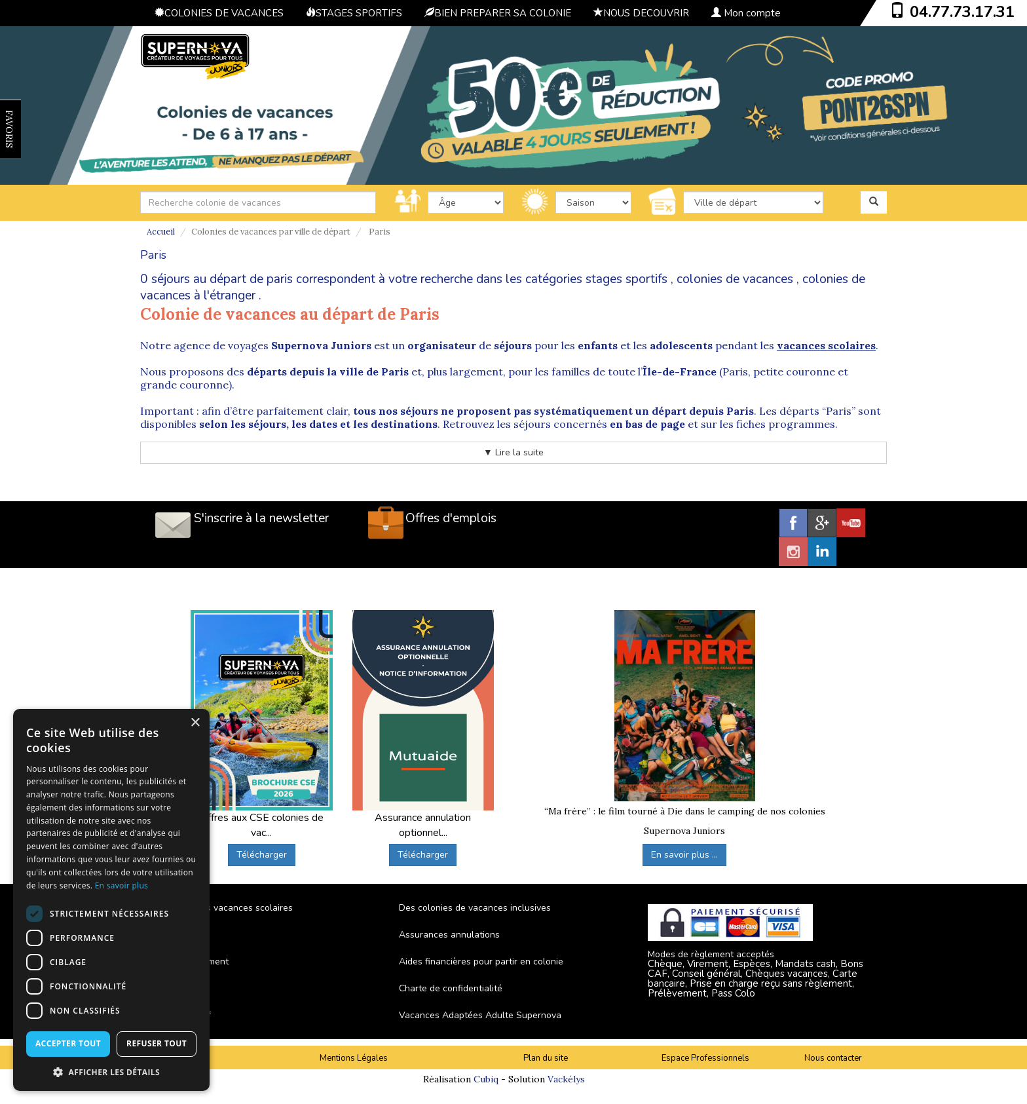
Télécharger (261, 854)
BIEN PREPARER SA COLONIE (497, 13)
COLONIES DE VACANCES (219, 13)
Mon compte (746, 13)
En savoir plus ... (684, 854)
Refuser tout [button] (156, 1043)
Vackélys (566, 1079)
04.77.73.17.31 (962, 11)
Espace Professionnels (705, 1058)
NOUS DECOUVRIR (641, 13)
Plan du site (545, 1058)
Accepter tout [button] (68, 1043)
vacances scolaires (826, 345)
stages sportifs (626, 279)
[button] (111, 1071)
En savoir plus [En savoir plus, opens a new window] (121, 885)
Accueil (161, 231)
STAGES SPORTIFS (354, 13)
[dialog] (111, 900)
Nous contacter (833, 1058)
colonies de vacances (735, 279)
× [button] (195, 723)
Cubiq (486, 1079)
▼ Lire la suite (513, 452)
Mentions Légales (354, 1058)
